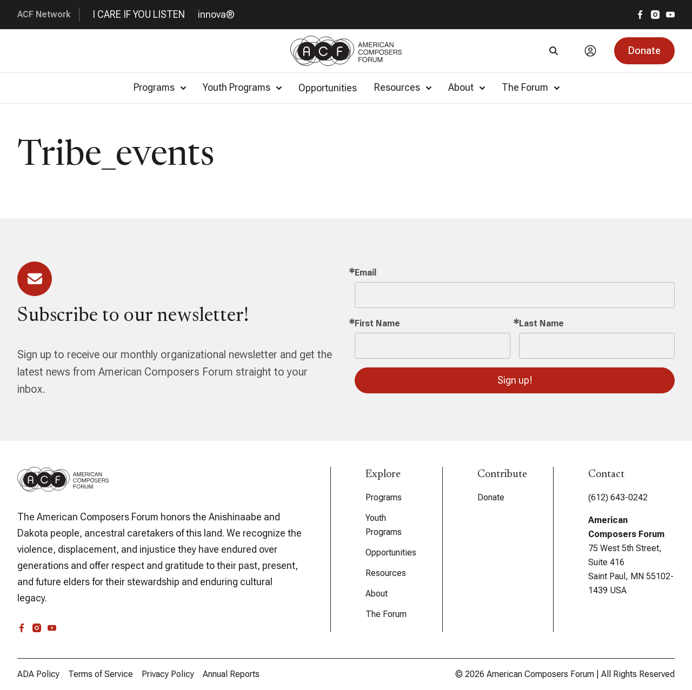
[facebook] (640, 14)
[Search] (554, 51)
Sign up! (515, 380)
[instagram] (655, 14)
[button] (644, 50)
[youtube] (670, 14)
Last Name (541, 323)
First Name (377, 323)
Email (365, 272)
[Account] (590, 51)
